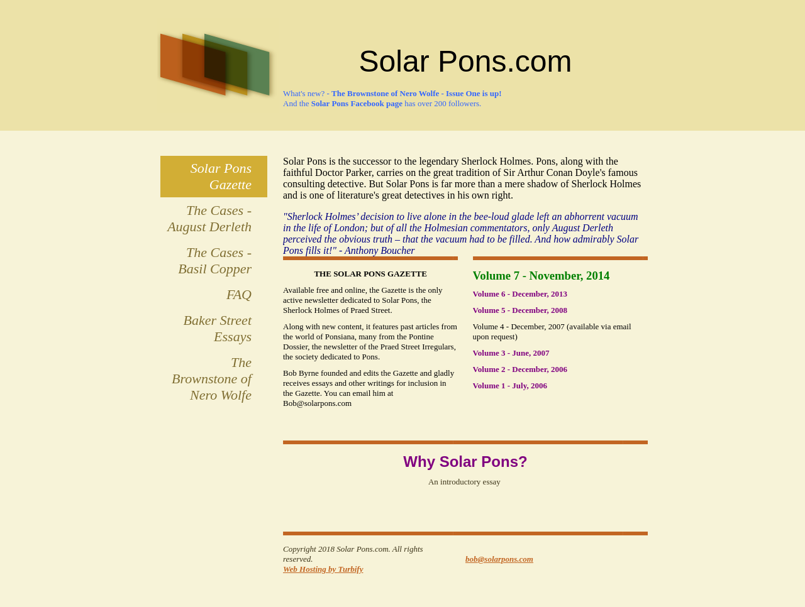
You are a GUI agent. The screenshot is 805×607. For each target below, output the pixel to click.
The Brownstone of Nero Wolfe (212, 378)
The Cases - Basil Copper (215, 260)
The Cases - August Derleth (209, 218)
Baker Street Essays (217, 328)
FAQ (239, 294)
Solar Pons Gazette (221, 176)
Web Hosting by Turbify (323, 569)
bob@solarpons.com (499, 559)
